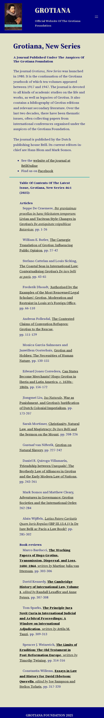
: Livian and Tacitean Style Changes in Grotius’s (47, 218)
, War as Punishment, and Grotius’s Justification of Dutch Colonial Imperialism (49, 402)
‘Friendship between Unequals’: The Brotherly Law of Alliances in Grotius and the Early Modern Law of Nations (47, 471)
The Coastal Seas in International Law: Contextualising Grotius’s (48, 271)
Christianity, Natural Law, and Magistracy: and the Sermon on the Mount (49, 429)
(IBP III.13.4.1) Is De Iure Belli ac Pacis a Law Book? (48, 523)
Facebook (45, 171)
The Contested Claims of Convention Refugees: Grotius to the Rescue (46, 324)
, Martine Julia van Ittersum (49, 560)
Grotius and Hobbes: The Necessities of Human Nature (46, 355)
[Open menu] (96, 16)
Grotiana (53, 10)
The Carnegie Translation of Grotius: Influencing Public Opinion (46, 245)
